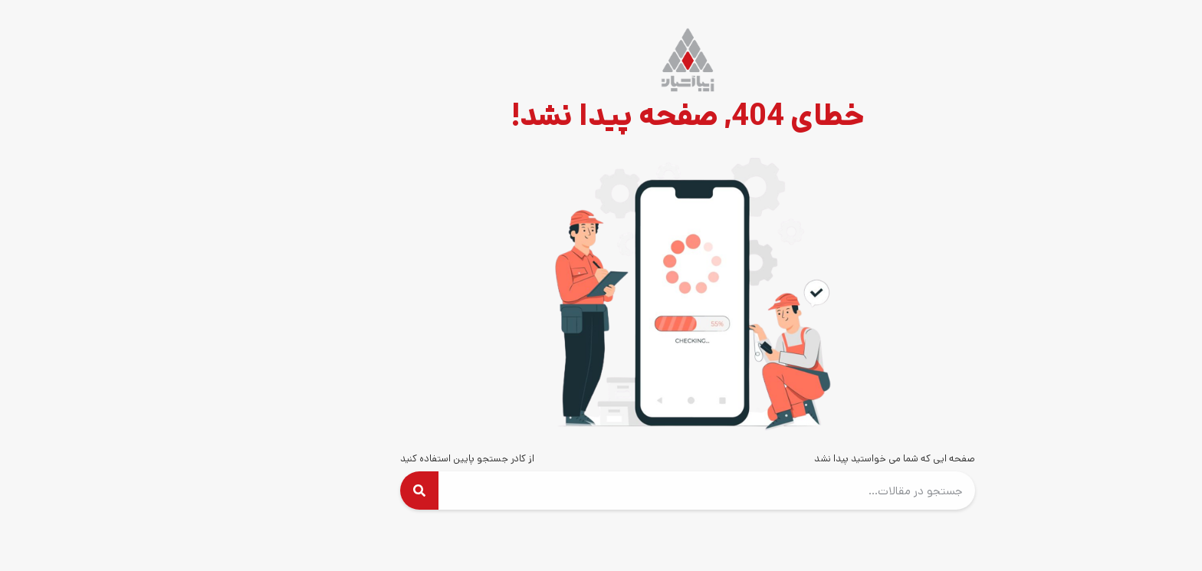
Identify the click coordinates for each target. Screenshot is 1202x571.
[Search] (333, 490)
